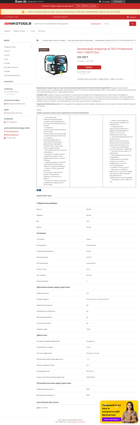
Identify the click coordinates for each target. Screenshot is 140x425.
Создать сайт (31, 1)
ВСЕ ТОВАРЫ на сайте (86, 6)
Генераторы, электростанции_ (54, 40)
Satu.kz (80, 420)
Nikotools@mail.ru (12, 135)
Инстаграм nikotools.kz (12, 75)
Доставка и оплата (11, 67)
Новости (7, 51)
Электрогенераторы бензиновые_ (80, 40)
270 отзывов (106, 1)
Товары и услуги (19, 31)
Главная (7, 31)
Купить (89, 67)
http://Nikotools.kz (12, 131)
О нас (33, 31)
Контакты (41, 31)
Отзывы (7, 63)
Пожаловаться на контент (76, 422)
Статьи (6, 55)
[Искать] (132, 24)
